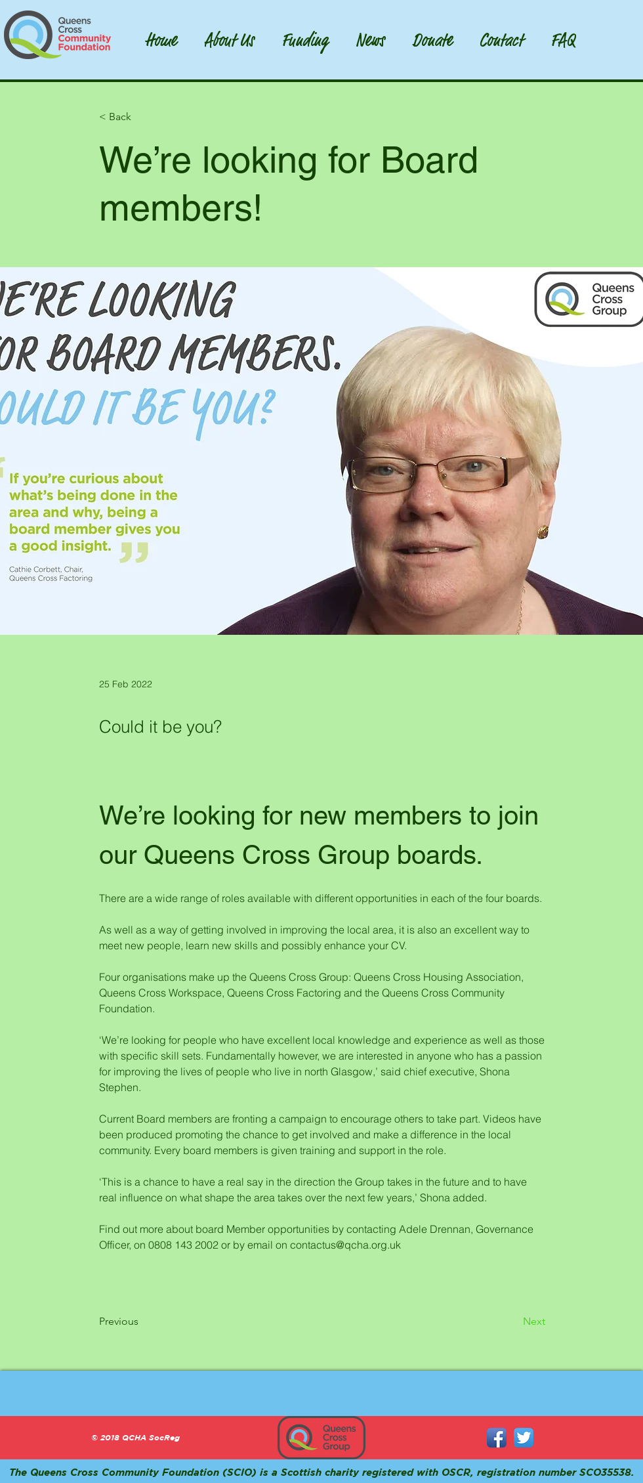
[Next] (512, 1321)
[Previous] (142, 1321)
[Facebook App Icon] (497, 1438)
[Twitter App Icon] (523, 1438)
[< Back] (142, 117)
